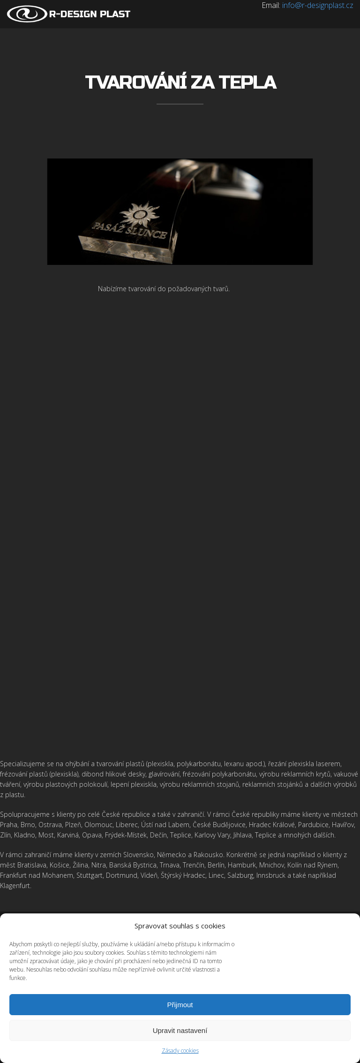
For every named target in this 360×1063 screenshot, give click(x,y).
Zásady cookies (180, 1051)
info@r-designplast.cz (317, 5)
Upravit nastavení (180, 1030)
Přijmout (180, 1005)
